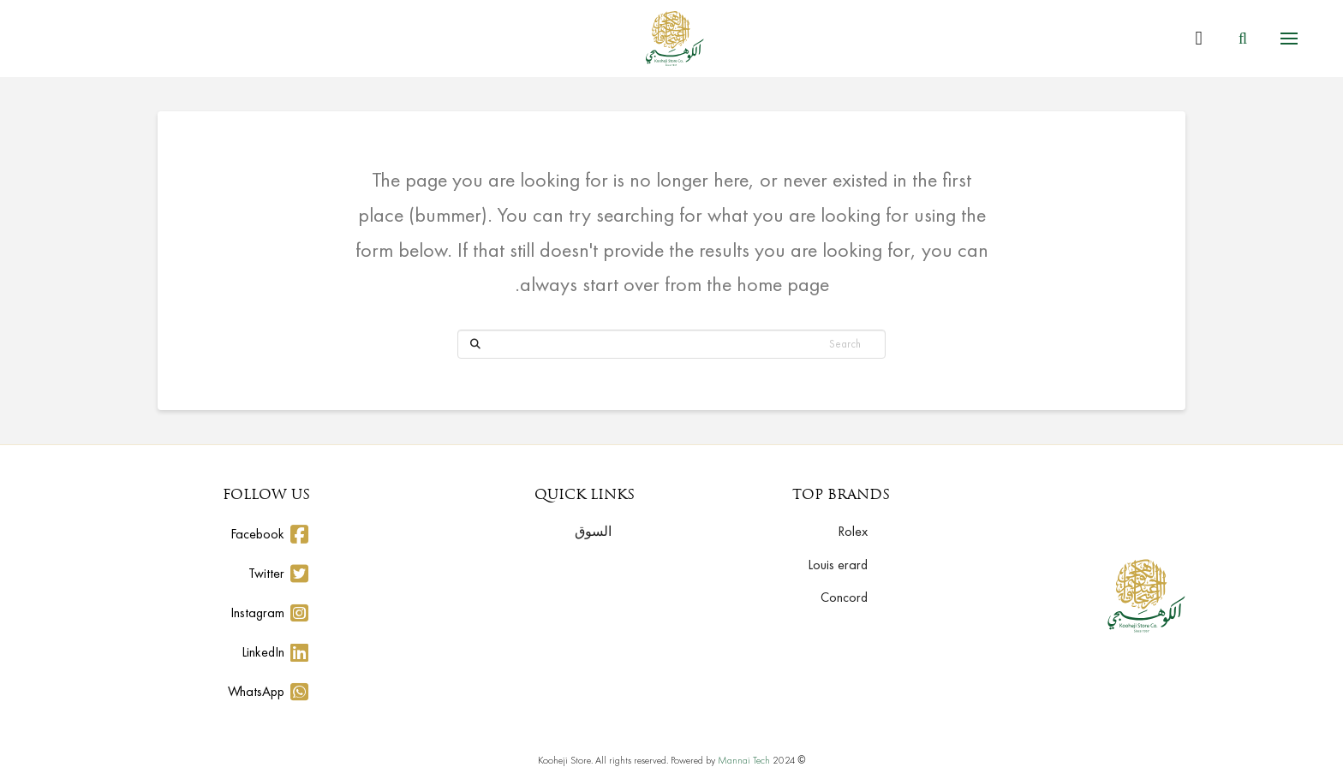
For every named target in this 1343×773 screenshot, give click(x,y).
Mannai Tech (744, 760)
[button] (1289, 38)
